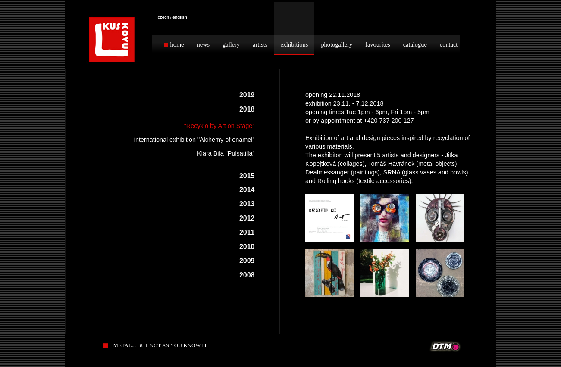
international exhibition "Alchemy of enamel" (194, 139)
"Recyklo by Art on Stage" (219, 125)
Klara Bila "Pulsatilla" (225, 153)
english (179, 17)
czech (163, 17)
